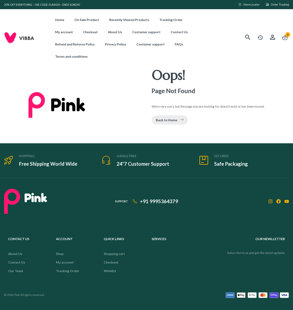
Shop (60, 254)
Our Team (15, 271)
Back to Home (170, 120)
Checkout (111, 262)
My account (65, 262)
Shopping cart (114, 254)
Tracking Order (67, 271)
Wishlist (110, 271)
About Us (15, 254)
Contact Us (16, 262)
